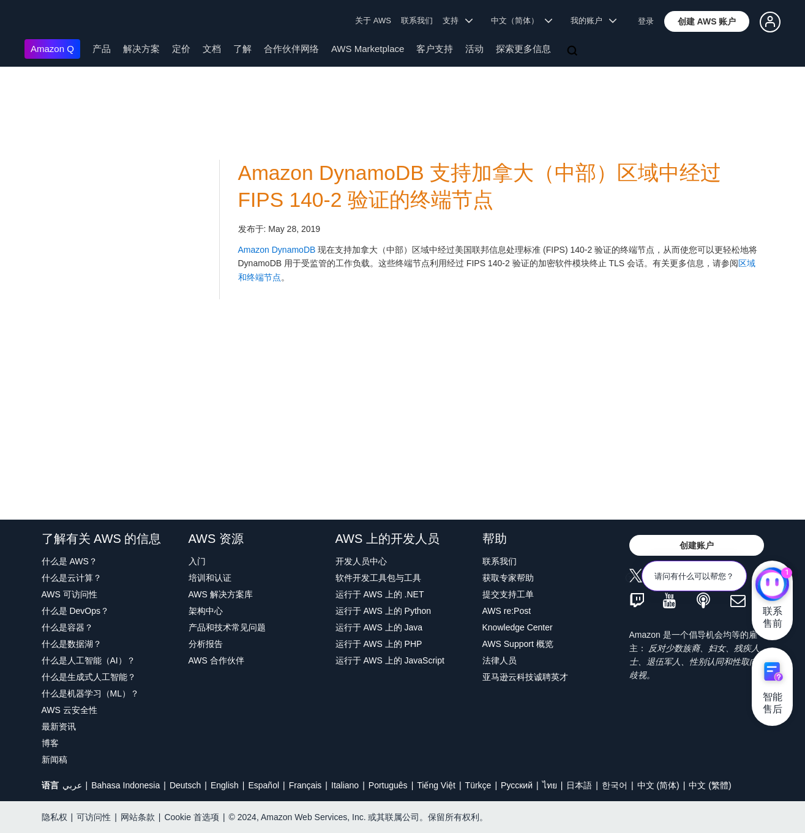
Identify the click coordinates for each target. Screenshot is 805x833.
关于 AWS (373, 20)
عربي (72, 785)
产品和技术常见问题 (227, 627)
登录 (646, 21)
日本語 (579, 785)
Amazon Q (52, 48)
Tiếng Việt (436, 785)
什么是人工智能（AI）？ (88, 660)
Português (388, 785)
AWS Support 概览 (517, 644)
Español (263, 785)
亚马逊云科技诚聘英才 (525, 677)
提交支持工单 (508, 594)
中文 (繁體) (710, 785)
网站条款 (138, 817)
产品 (101, 48)
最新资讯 (59, 726)
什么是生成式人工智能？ (89, 677)
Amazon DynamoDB (277, 250)
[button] (707, 21)
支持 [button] (458, 20)
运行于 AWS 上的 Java (379, 627)
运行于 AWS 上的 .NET (379, 594)
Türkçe (478, 785)
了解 (242, 48)
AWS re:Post (506, 611)
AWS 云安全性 (69, 710)
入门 (197, 561)
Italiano (345, 785)
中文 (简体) (658, 785)
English (225, 785)
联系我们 (417, 20)
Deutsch (185, 785)
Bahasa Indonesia (125, 785)
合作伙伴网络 (291, 48)
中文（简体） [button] (522, 20)
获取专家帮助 (508, 578)
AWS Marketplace (367, 48)
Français (305, 785)
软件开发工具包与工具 (378, 578)
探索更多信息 (523, 48)
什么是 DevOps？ (75, 611)
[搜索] (573, 51)
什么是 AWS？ (69, 561)
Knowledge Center (517, 627)
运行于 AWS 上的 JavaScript (389, 660)
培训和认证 (210, 578)
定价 (181, 48)
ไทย (549, 785)
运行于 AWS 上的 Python (383, 611)
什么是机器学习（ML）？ (90, 693)
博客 (50, 743)
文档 (212, 48)
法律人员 (499, 660)
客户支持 (434, 48)
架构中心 (206, 611)
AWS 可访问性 (69, 594)
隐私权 (54, 817)
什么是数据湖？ (72, 644)
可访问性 (94, 817)
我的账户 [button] (593, 20)
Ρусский (517, 785)
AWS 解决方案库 (221, 594)
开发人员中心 (361, 561)
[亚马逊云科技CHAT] (772, 585)
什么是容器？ (67, 627)
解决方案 (141, 48)
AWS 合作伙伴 (216, 660)
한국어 (614, 785)
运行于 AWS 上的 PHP (378, 644)
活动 (474, 48)
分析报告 (206, 644)
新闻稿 (54, 759)
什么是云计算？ (72, 578)
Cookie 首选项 (191, 817)
